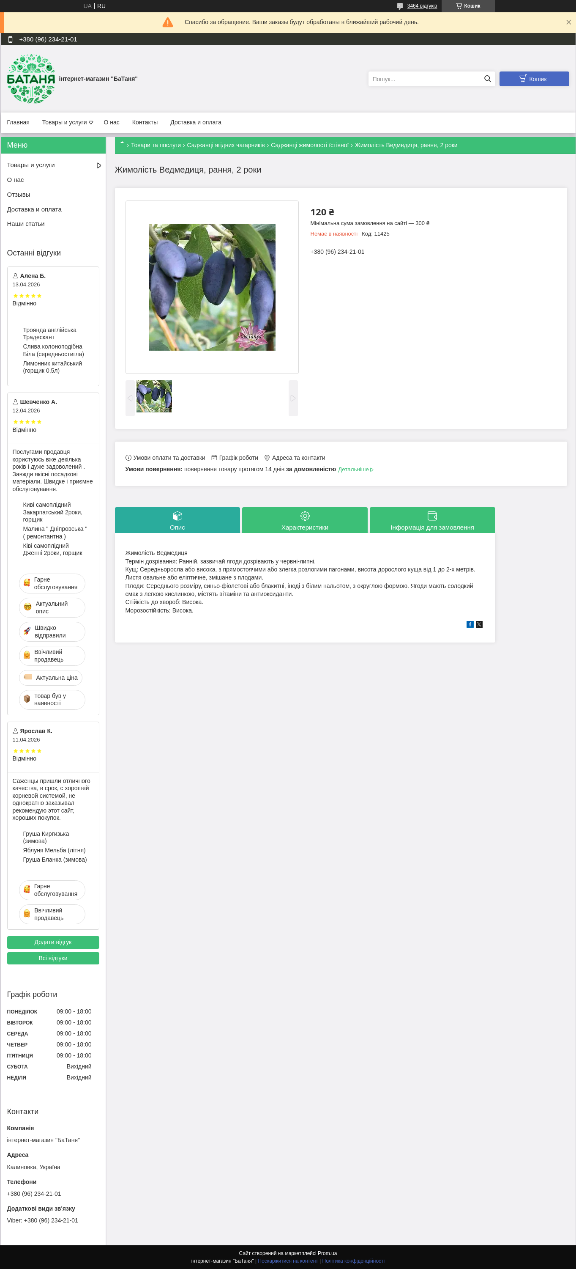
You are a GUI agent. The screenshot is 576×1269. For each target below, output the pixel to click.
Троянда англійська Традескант (49, 334)
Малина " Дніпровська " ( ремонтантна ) (55, 532)
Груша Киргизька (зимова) (46, 837)
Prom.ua (327, 1253)
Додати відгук (53, 942)
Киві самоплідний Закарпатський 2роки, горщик (53, 512)
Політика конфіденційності (353, 1261)
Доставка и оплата (195, 122)
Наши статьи (26, 223)
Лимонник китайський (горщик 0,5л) (52, 367)
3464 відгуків (422, 6)
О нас (112, 122)
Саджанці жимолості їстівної (310, 145)
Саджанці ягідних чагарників (226, 145)
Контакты (145, 122)
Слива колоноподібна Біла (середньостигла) (53, 350)
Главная (18, 122)
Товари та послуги (156, 145)
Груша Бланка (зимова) (55, 859)
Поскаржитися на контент (288, 1261)
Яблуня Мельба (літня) (54, 850)
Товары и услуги (64, 122)
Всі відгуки (52, 958)
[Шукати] (487, 78)
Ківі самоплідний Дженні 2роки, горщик (52, 549)
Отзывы (18, 194)
